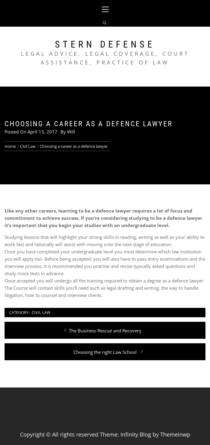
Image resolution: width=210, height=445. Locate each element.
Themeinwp (175, 434)
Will (71, 132)
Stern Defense (105, 44)
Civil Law (41, 312)
